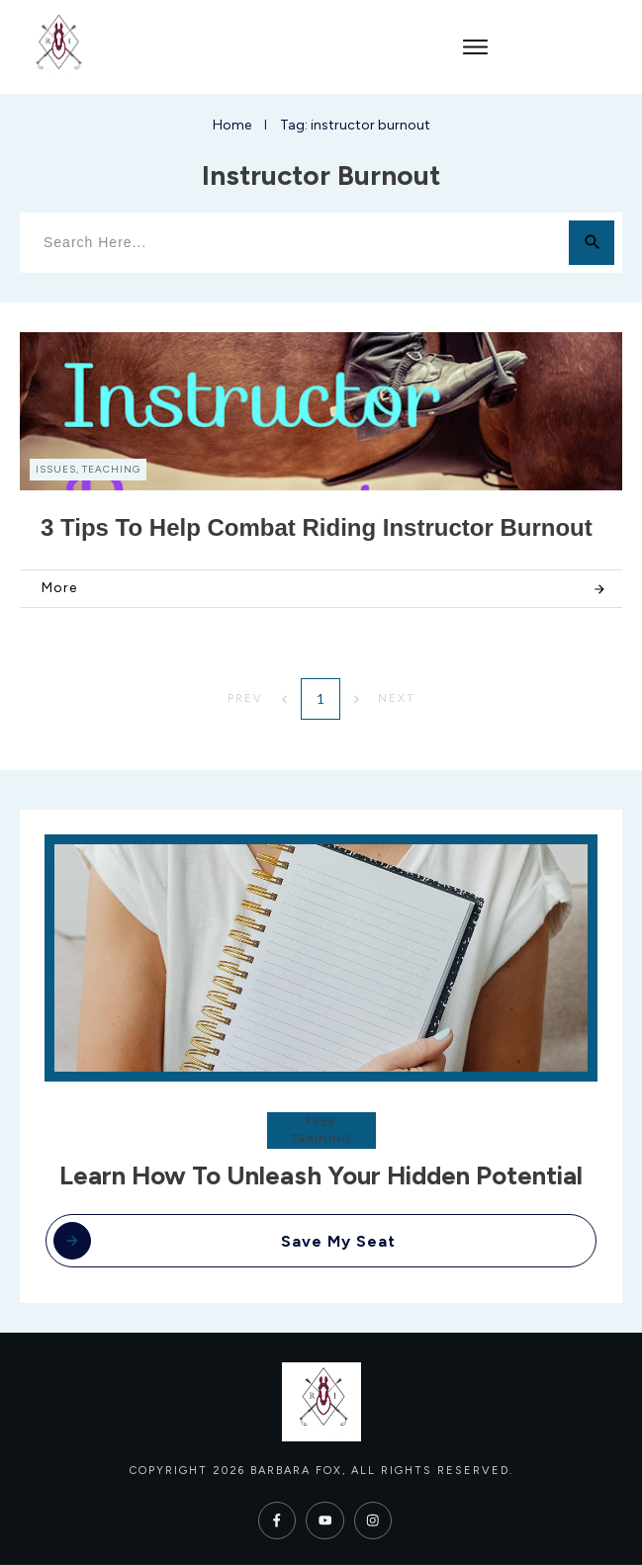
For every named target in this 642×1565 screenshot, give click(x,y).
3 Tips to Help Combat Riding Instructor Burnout (317, 527)
